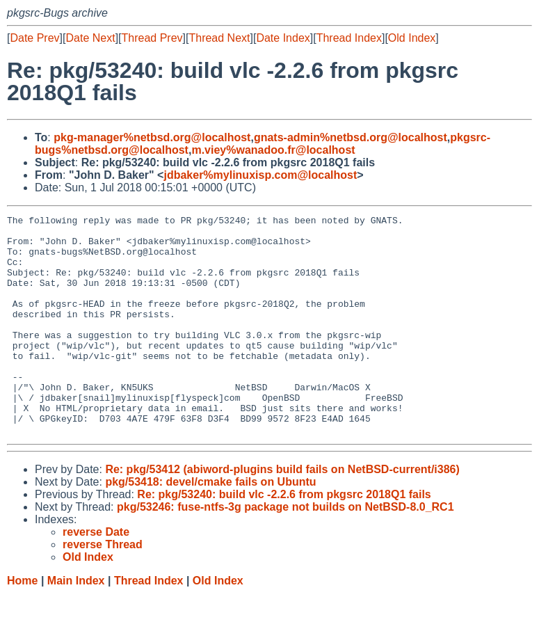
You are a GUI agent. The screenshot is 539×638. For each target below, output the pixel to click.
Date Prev (34, 38)
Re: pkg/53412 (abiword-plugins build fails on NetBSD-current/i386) (282, 513)
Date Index (282, 38)
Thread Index (349, 38)
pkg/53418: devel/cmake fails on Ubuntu (210, 526)
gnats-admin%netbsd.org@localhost (350, 137)
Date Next (90, 38)
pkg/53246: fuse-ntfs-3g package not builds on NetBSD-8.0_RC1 (285, 551)
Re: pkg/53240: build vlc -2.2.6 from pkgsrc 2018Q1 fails (284, 538)
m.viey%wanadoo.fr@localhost (273, 150)
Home (22, 624)
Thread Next (219, 38)
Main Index (76, 624)
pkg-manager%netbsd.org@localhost (152, 137)
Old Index (411, 38)
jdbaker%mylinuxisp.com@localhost (260, 175)
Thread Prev (152, 38)
